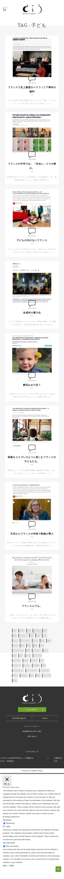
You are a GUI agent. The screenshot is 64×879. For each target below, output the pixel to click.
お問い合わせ (32, 736)
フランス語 (37, 655)
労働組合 (24, 675)
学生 (32, 635)
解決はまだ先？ (32, 385)
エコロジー (23, 635)
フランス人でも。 (32, 606)
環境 (38, 675)
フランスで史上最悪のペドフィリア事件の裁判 (32, 89)
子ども (15, 675)
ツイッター (16, 660)
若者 (35, 645)
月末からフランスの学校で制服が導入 (32, 533)
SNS (42, 645)
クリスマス (16, 665)
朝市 (29, 645)
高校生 (22, 630)
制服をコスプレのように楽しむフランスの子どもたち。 (32, 459)
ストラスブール (18, 650)
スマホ (35, 640)
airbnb (26, 660)
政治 (14, 655)
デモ (21, 655)
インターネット (18, 670)
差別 (44, 635)
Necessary (10, 823)
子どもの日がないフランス (32, 240)
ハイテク (34, 660)
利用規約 (50, 759)
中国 (38, 635)
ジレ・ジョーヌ (32, 670)
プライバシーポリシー (32, 726)
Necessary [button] (7, 820)
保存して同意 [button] (8, 866)
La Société (31, 709)
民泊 (32, 675)
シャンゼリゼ (44, 670)
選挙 (49, 640)
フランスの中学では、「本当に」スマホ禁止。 (32, 166)
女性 (29, 630)
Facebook (37, 630)
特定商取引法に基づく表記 (32, 731)
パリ (42, 660)
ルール (28, 655)
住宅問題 (36, 665)
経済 (44, 665)
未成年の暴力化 (32, 312)
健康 (14, 635)
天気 (22, 645)
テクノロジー (25, 640)
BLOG (46, 650)
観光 (14, 630)
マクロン (27, 665)
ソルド (15, 645)
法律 (45, 630)
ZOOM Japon (19, 718)
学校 (42, 640)
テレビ (15, 640)
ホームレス (36, 650)
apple (15, 680)
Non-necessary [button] (9, 843)
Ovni (44, 718)
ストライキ (46, 675)
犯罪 (28, 650)
